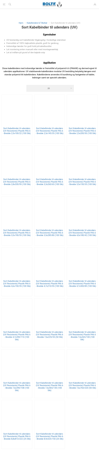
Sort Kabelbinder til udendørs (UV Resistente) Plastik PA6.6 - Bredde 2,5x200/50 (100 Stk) (82, 131)
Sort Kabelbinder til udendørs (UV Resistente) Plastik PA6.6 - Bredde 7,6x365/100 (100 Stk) (82, 336)
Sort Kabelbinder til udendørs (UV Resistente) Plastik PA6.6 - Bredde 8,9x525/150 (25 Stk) (49, 436)
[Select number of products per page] (50, 88)
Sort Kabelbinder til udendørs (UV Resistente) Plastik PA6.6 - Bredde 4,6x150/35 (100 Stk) (17, 283)
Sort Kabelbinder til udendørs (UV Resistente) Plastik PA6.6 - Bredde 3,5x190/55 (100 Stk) (17, 233)
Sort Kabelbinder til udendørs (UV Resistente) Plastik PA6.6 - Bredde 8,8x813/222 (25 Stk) (17, 436)
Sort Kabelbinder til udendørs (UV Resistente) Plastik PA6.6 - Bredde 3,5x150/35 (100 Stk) (82, 182)
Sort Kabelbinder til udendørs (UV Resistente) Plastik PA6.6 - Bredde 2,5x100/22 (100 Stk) (17, 131)
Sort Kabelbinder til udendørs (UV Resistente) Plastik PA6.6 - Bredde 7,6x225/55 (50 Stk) (49, 334)
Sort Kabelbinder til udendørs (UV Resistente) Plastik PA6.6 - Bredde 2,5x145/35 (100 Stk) (49, 131)
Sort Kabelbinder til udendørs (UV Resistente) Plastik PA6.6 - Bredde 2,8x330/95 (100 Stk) (17, 182)
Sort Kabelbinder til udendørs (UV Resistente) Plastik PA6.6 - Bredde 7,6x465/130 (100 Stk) (49, 387)
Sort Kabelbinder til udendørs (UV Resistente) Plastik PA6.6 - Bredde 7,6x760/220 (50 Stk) (82, 385)
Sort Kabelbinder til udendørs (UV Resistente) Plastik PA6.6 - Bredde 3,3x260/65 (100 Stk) (49, 182)
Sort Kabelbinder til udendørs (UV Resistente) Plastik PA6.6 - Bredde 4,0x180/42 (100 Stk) (82, 233)
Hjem (21, 23)
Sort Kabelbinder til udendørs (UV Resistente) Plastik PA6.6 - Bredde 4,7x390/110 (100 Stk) (16, 336)
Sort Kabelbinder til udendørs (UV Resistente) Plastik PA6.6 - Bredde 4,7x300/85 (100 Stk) (82, 283)
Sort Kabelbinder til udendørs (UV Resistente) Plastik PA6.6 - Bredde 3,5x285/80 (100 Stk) (49, 233)
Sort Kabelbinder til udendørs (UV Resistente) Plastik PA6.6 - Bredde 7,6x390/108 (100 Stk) (16, 387)
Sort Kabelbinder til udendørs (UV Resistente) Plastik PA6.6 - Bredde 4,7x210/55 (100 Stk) (49, 283)
